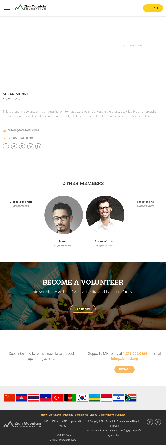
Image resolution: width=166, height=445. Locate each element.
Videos (93, 414)
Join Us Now (83, 308)
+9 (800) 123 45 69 (20, 138)
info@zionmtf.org (124, 359)
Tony (62, 241)
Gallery (103, 414)
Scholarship (81, 414)
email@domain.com (23, 130)
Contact (120, 414)
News (111, 414)
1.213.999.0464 (135, 354)
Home (44, 414)
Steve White (104, 241)
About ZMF (55, 414)
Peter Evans (145, 202)
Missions (68, 414)
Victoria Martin (21, 202)
